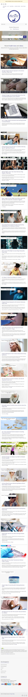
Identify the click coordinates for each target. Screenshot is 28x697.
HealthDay (7, 653)
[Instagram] (24, 695)
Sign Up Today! (23, 6)
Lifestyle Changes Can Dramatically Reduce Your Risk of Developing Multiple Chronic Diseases (13, 96)
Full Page (5, 153)
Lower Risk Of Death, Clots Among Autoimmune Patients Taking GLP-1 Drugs (12, 328)
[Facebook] (22, 695)
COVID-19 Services (3, 666)
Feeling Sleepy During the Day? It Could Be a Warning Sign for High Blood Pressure (13, 147)
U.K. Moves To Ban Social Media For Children (11, 277)
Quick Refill (12, 6)
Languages (4, 6)
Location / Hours (17, 6)
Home (11, 29)
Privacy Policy (3, 672)
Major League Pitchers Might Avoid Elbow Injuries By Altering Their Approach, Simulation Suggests (13, 199)
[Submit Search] (24, 37)
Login (4, 7)
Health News (5, 39)
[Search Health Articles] (12, 37)
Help (8, 6)
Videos (12, 39)
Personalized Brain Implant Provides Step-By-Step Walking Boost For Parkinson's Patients (13, 225)
